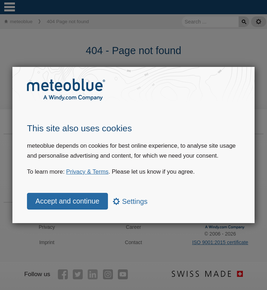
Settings (130, 201)
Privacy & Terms (87, 171)
